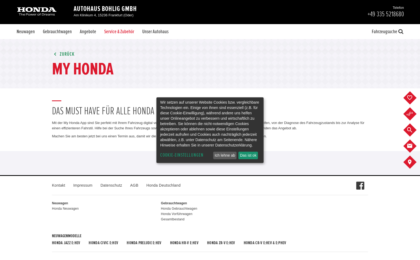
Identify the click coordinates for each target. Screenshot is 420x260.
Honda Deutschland (164, 185)
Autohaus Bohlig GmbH (105, 8)
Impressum (82, 185)
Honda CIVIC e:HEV (103, 243)
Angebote (88, 31)
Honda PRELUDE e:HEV (144, 243)
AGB (134, 185)
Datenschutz (111, 185)
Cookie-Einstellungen (182, 155)
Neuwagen (26, 31)
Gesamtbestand (173, 219)
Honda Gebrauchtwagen (179, 208)
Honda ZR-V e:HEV (221, 243)
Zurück (63, 54)
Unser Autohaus (155, 31)
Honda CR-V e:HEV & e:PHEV (265, 243)
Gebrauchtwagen (57, 31)
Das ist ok (248, 155)
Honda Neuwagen (65, 208)
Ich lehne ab (225, 155)
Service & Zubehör (119, 31)
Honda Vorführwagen (177, 214)
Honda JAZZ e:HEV (66, 243)
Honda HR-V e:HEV (184, 243)
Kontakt (58, 185)
